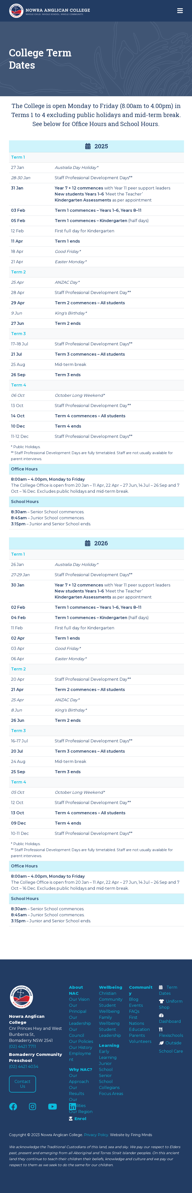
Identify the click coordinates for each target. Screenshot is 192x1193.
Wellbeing (110, 987)
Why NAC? (80, 1069)
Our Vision (79, 999)
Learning (109, 1045)
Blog (133, 999)
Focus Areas (111, 1093)
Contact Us (22, 1084)
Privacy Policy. (96, 1135)
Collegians (109, 1087)
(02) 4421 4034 (23, 1066)
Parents (137, 1035)
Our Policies (81, 1041)
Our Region (80, 1111)
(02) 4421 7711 (22, 1046)
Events (136, 1005)
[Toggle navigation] (180, 10)
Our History (80, 1047)
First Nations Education (139, 1023)
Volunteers (140, 1041)
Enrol (77, 1118)
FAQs (134, 1011)
